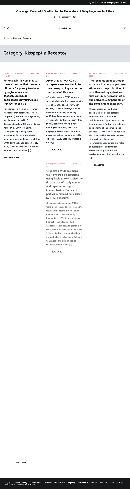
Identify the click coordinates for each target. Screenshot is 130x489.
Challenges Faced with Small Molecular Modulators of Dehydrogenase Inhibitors (65, 11)
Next (18, 463)
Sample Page (65, 28)
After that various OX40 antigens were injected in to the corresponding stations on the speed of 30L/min (64, 86)
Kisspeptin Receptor (13, 73)
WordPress (30, 485)
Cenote (118, 483)
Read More (14, 157)
